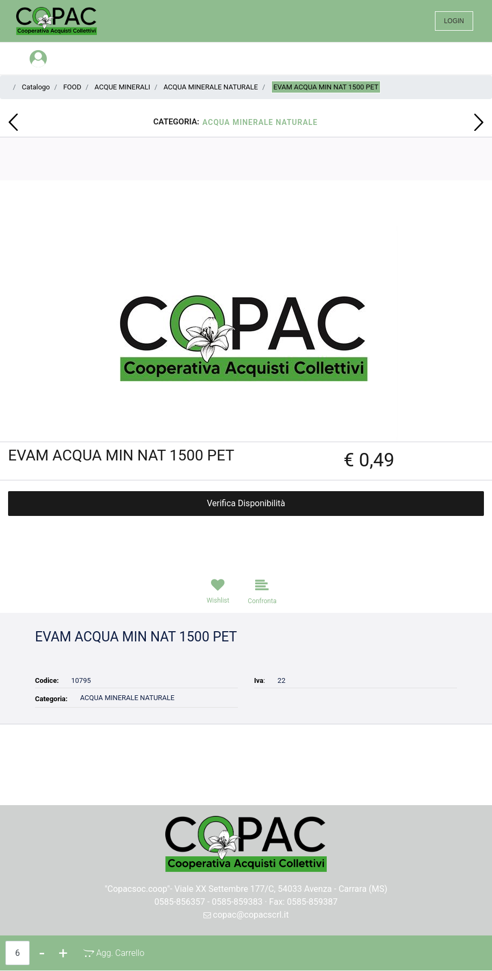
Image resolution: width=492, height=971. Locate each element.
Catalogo (36, 87)
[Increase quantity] (63, 953)
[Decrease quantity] (42, 953)
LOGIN (454, 21)
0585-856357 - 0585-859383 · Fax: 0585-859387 (246, 902)
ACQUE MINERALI (122, 87)
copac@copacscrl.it (246, 915)
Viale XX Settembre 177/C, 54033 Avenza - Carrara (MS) (281, 889)
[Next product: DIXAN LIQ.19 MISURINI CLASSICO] (479, 122)
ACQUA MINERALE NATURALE (211, 87)
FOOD (72, 87)
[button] (246, 333)
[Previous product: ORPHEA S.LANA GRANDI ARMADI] (13, 122)
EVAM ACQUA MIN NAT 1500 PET (325, 87)
